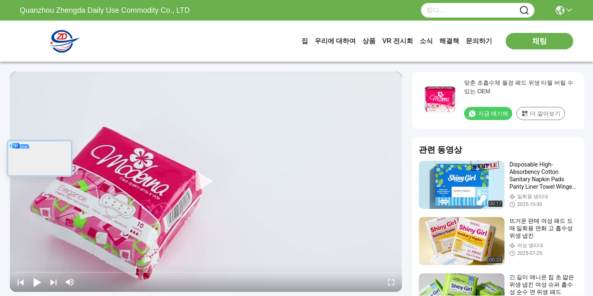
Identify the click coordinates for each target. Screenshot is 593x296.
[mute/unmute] (70, 282)
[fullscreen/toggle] (391, 282)
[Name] (524, 10)
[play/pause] (37, 282)
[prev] (20, 282)
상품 (369, 40)
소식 (426, 40)
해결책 (449, 40)
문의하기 (479, 40)
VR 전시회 (397, 40)
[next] (53, 282)
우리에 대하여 (335, 40)
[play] (206, 181)
